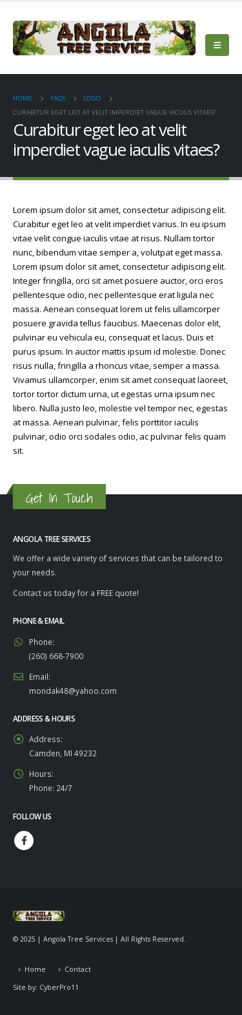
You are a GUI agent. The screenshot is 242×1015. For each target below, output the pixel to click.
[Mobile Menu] (217, 45)
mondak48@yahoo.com (73, 690)
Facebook (24, 840)
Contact (78, 969)
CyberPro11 (59, 987)
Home (35, 969)
